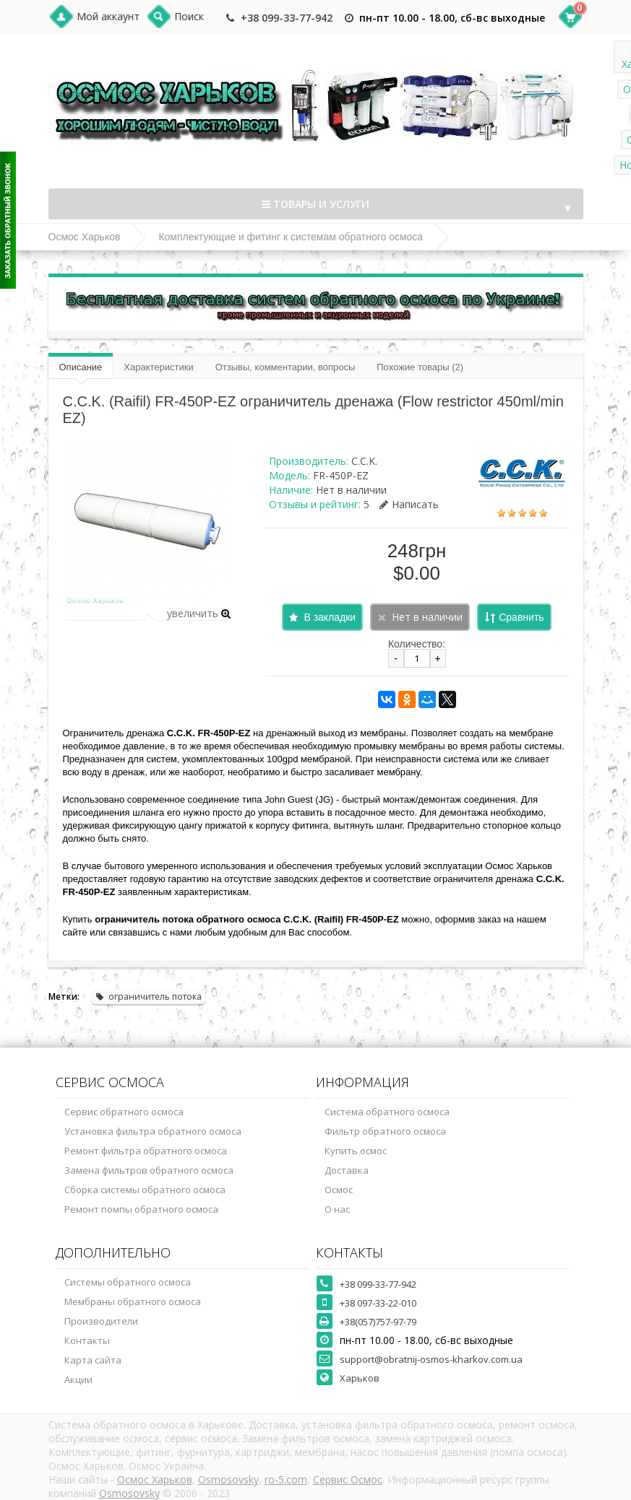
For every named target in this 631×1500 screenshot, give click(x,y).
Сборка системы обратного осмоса (145, 1189)
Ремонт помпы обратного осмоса (141, 1209)
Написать (409, 504)
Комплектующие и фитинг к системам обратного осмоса (290, 237)
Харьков (359, 1378)
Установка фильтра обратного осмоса (152, 1131)
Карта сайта (92, 1359)
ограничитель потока (148, 996)
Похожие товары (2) (420, 367)
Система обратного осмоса (387, 1111)
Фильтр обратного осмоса (385, 1131)
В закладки (330, 617)
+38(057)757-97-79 (378, 1321)
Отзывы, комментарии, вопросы (285, 367)
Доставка (347, 1170)
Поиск (189, 16)
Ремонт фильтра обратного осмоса (145, 1150)
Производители (101, 1320)
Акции (78, 1379)
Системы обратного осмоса (127, 1282)
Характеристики (158, 367)
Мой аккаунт (108, 16)
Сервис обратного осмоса (124, 1111)
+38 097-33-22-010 (378, 1302)
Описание (81, 367)
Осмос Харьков (84, 237)
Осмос (339, 1189)
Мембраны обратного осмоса (132, 1301)
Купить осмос (356, 1150)
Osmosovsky (228, 1479)
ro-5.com (286, 1479)
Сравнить (521, 617)
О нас (337, 1209)
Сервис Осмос (347, 1479)
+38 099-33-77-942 (286, 18)
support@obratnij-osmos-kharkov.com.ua (431, 1359)
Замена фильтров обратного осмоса (148, 1170)
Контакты (87, 1340)
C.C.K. (364, 461)
